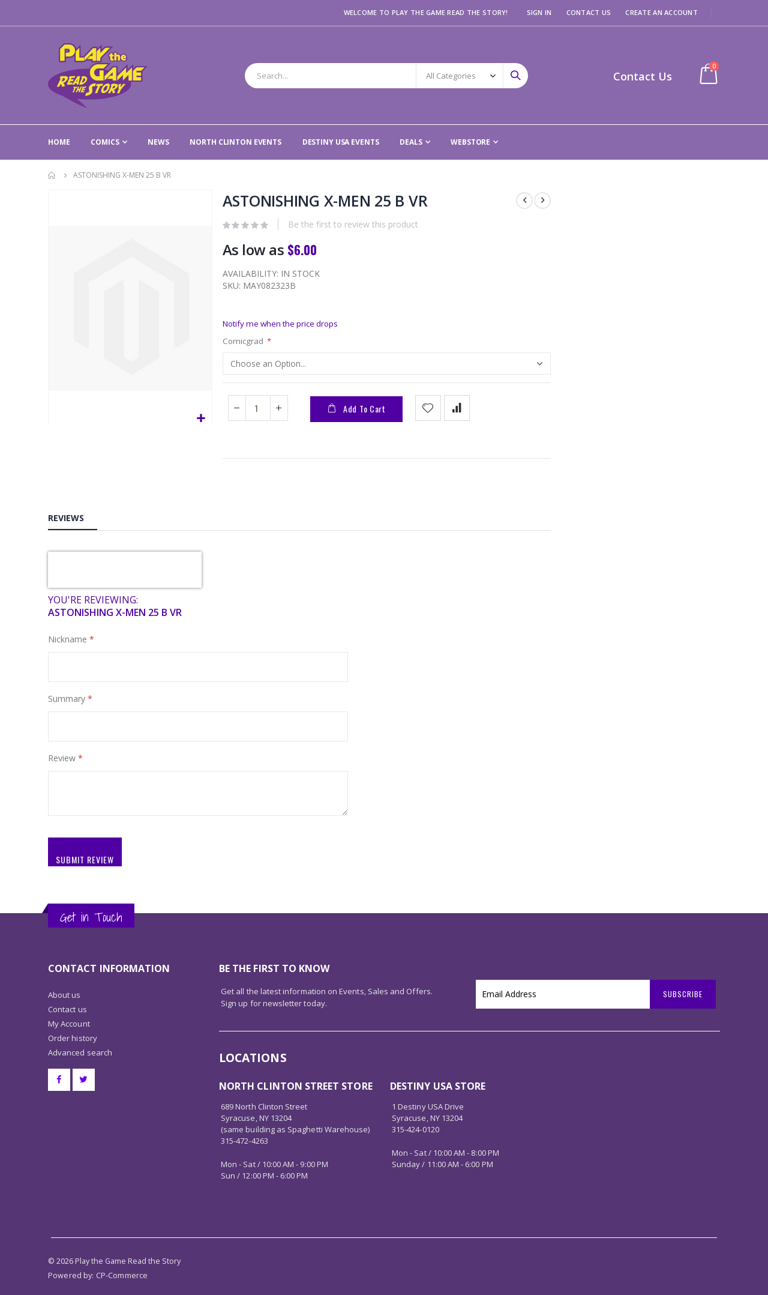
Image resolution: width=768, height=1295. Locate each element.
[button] (200, 418)
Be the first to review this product (352, 226)
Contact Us (588, 12)
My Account (69, 1007)
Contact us (67, 993)
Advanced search (80, 1036)
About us (64, 978)
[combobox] (386, 75)
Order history (72, 1021)
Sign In (539, 12)
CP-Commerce (122, 1259)
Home (52, 175)
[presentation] (125, 576)
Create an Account (661, 12)
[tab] (72, 523)
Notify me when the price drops (283, 326)
